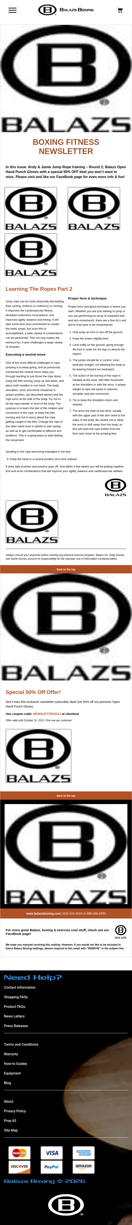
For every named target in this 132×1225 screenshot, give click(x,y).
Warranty (11, 1054)
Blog (7, 1083)
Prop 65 (10, 1121)
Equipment (12, 1073)
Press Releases (16, 1026)
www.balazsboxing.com (43, 913)
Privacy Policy (15, 1111)
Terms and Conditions (21, 1044)
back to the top (66, 569)
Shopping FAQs (16, 997)
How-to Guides (15, 1064)
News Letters (14, 1016)
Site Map (11, 1130)
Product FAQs (14, 1007)
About (8, 1101)
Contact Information (19, 987)
